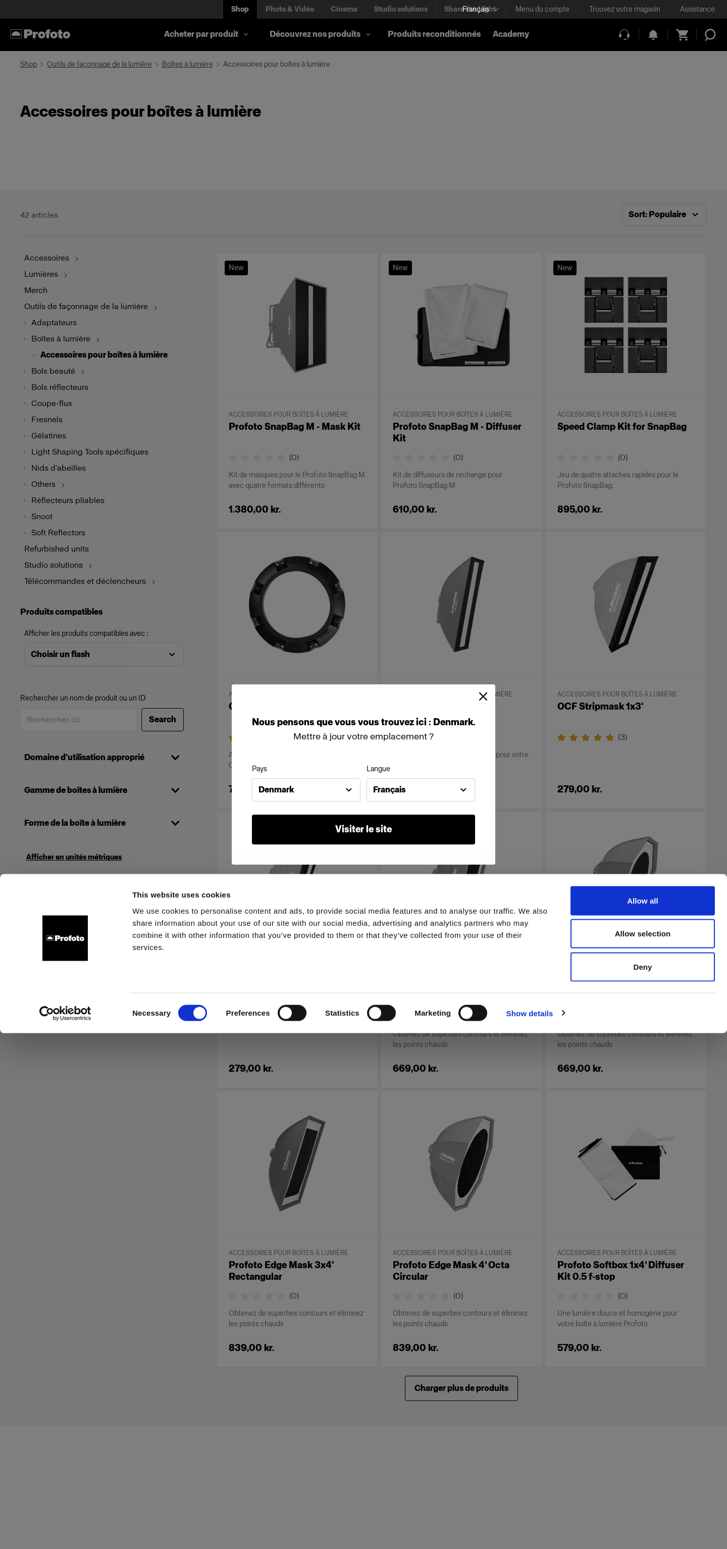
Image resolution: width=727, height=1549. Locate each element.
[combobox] (306, 790)
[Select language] (480, 9)
